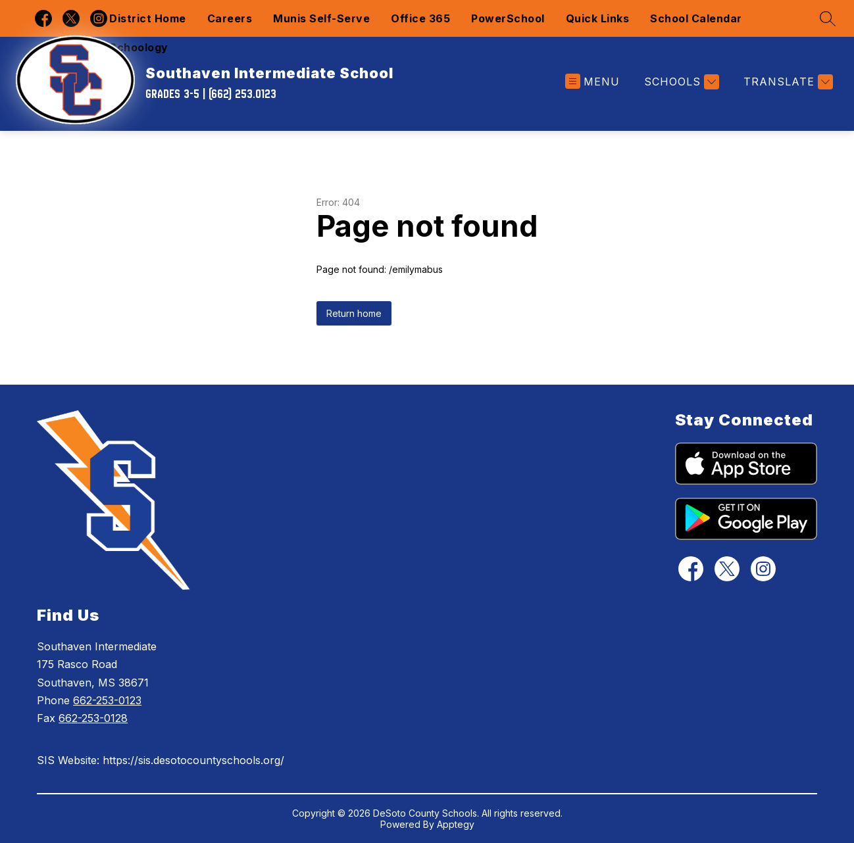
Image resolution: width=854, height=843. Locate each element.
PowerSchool (508, 18)
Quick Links (598, 18)
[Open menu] (592, 82)
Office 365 (420, 18)
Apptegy (455, 824)
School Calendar (696, 18)
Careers (230, 18)
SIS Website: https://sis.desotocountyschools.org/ (160, 760)
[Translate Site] (786, 82)
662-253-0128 (93, 718)
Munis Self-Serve (321, 18)
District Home (147, 18)
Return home (354, 313)
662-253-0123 (107, 700)
